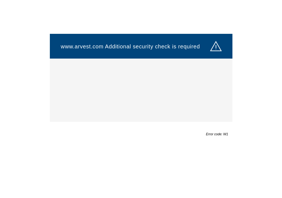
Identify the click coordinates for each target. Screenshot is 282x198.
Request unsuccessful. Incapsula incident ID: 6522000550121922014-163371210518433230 (141, 99)
